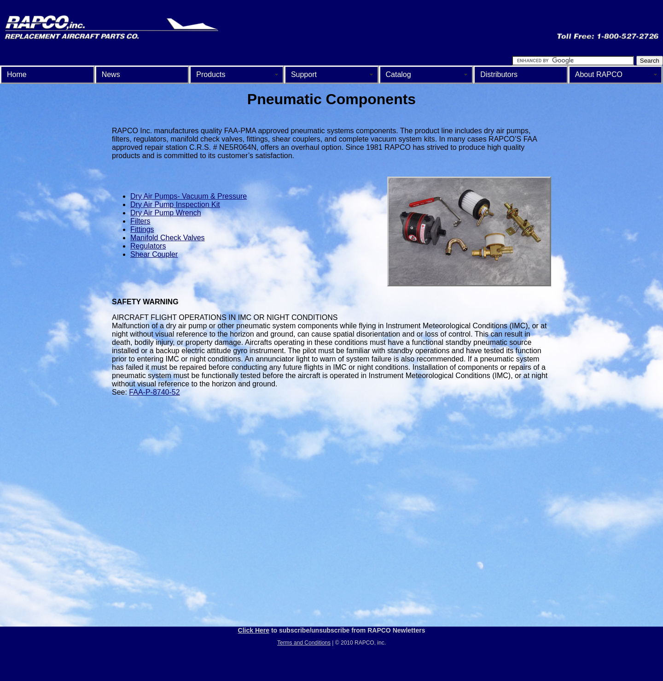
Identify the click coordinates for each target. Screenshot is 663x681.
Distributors (499, 74)
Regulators (148, 246)
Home (17, 74)
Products (210, 74)
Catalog (398, 74)
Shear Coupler (154, 254)
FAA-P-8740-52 (154, 392)
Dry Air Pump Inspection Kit (175, 204)
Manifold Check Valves (167, 238)
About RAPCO (598, 74)
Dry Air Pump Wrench (165, 213)
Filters (140, 221)
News (111, 74)
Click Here (253, 630)
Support (304, 74)
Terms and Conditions (304, 643)
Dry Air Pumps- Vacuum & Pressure (188, 196)
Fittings (142, 229)
